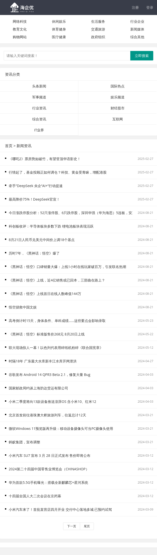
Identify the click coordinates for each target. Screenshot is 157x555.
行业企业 (137, 21)
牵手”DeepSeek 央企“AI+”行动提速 (36, 185)
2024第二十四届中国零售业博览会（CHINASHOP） (49, 469)
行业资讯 (39, 108)
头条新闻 (39, 86)
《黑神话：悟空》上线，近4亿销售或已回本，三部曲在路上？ (57, 280)
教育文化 (20, 29)
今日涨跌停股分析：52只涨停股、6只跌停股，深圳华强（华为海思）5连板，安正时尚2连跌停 (82, 212)
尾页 (87, 526)
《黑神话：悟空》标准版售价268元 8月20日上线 (47, 334)
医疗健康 (59, 36)
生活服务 (98, 21)
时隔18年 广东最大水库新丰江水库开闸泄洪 (43, 361)
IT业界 (39, 130)
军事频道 (39, 97)
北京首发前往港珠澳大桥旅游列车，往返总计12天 (47, 415)
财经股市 (118, 108)
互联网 (117, 119)
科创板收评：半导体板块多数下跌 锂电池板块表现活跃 (51, 226)
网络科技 (20, 21)
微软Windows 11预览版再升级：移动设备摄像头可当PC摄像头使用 (61, 428)
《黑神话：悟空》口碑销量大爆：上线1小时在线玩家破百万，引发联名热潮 (67, 266)
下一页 (71, 526)
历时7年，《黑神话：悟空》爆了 (34, 253)
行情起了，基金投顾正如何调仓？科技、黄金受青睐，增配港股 (58, 172)
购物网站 (20, 36)
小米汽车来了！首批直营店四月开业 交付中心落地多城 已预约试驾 (60, 509)
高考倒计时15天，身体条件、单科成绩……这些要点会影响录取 (57, 320)
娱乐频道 (118, 97)
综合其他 (137, 36)
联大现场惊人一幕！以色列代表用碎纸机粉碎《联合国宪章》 (56, 347)
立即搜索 (142, 55)
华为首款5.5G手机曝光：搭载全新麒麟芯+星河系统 (48, 482)
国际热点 (118, 86)
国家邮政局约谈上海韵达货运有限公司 (38, 388)
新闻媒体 (137, 29)
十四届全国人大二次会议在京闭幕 (35, 496)
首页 (8, 145)
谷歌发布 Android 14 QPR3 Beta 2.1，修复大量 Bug (49, 374)
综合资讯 (39, 119)
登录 (149, 7)
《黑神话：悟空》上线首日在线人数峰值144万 (45, 293)
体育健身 (59, 29)
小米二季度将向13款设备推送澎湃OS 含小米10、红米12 (52, 401)
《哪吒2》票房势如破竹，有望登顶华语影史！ (45, 158)
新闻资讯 (23, 145)
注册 (135, 7)
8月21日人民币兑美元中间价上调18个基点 (42, 239)
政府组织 (98, 36)
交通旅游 (98, 29)
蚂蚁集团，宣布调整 (24, 442)
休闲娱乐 (59, 21)
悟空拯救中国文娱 (23, 307)
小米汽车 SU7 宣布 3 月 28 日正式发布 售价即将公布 (49, 455)
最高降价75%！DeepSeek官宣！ (34, 199)
